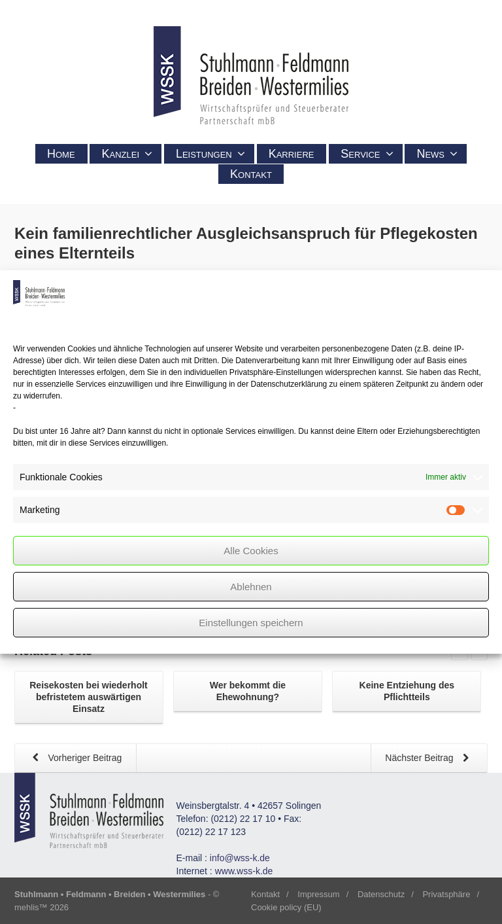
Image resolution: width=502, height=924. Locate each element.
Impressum (318, 894)
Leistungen (210, 153)
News (437, 153)
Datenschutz (381, 894)
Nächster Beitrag (429, 759)
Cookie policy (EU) (286, 907)
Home (61, 153)
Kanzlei (126, 153)
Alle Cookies (251, 550)
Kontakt (251, 174)
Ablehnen (250, 586)
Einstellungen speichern (251, 622)
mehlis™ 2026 (41, 907)
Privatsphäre (446, 894)
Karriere (291, 153)
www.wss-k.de (244, 871)
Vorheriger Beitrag (75, 759)
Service (367, 153)
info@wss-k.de (240, 858)
